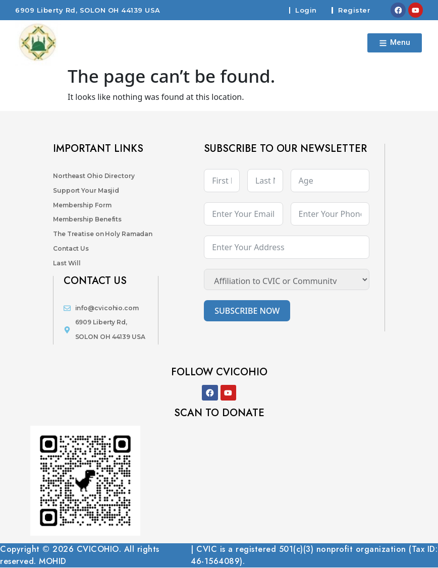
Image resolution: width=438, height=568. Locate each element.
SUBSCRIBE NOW (247, 310)
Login (305, 10)
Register (354, 10)
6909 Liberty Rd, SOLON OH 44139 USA (87, 10)
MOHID (53, 561)
